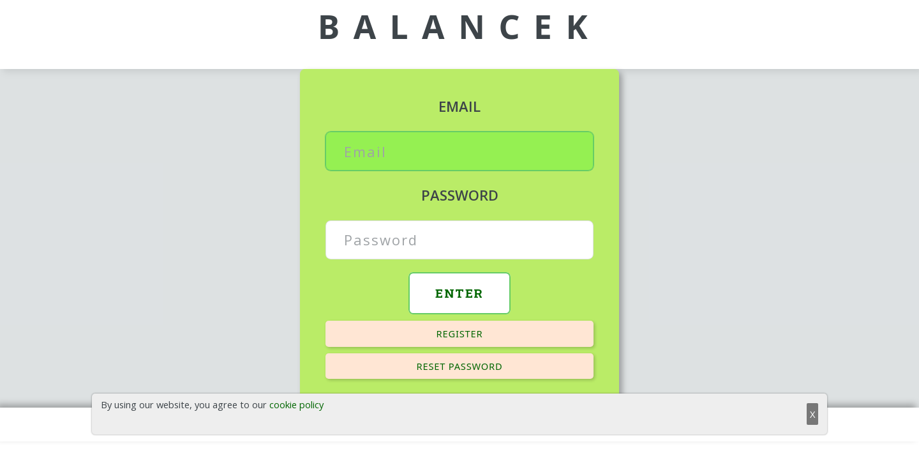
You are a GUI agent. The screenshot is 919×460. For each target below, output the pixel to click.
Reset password (460, 366)
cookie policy (296, 404)
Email (459, 106)
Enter (459, 293)
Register (460, 333)
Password (459, 194)
